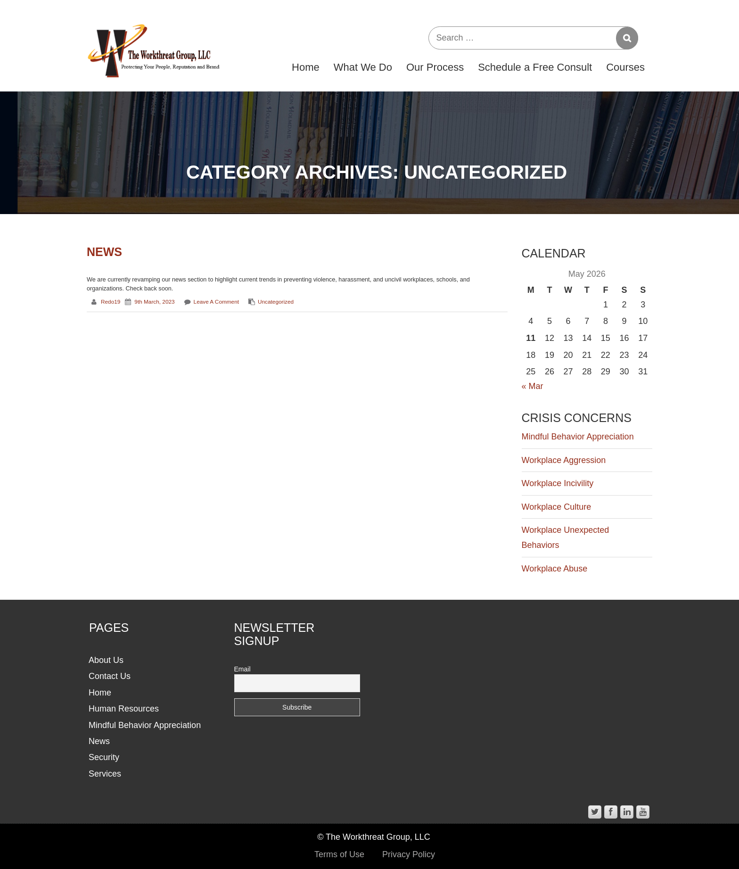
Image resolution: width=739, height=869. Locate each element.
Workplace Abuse (555, 568)
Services (105, 773)
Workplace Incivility (558, 483)
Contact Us (110, 676)
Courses (625, 67)
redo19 (110, 301)
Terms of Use (339, 854)
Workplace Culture (556, 507)
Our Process (435, 67)
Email (242, 669)
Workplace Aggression (564, 460)
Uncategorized (276, 301)
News (104, 251)
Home (306, 67)
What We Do (363, 67)
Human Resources (124, 708)
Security (104, 757)
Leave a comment (216, 301)
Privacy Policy (408, 854)
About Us (106, 660)
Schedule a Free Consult (535, 67)
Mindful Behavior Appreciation (578, 436)
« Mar (532, 386)
